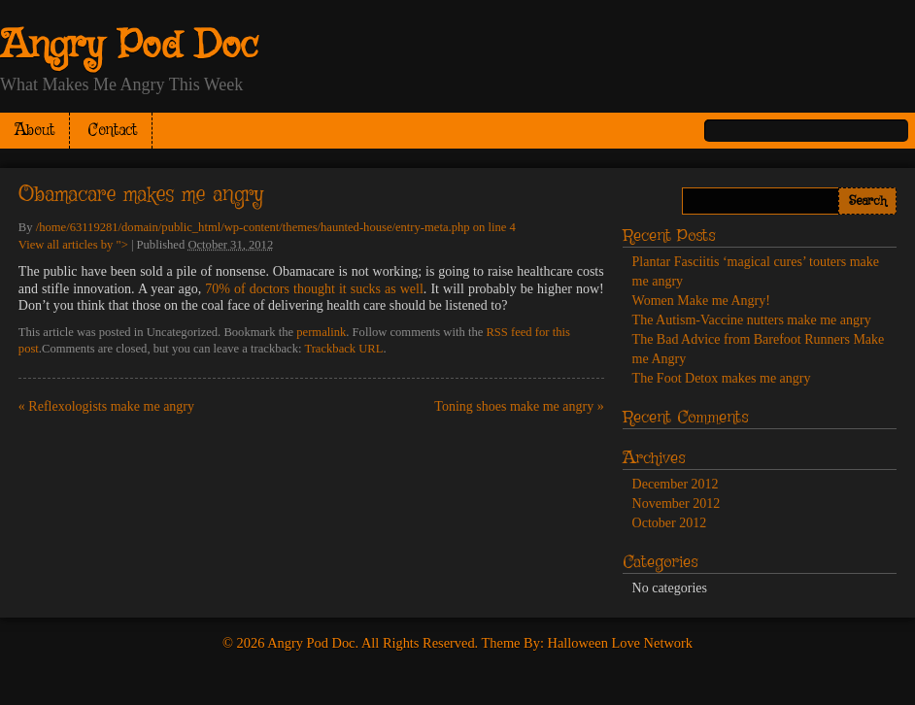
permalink (321, 332)
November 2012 (676, 503)
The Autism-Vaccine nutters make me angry (751, 320)
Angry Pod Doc (129, 46)
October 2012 (669, 523)
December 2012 (675, 484)
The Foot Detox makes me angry (721, 378)
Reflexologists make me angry (106, 406)
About (34, 130)
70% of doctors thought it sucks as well (314, 289)
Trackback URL (343, 348)
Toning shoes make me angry (518, 406)
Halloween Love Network (620, 643)
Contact (112, 130)
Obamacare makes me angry (140, 195)
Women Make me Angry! (701, 300)
